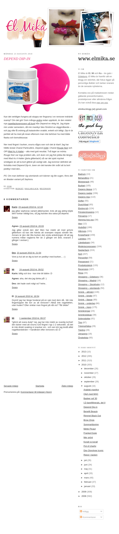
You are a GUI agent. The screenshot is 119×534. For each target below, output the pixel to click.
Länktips (82, 239)
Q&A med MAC (91, 394)
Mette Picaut (90, 429)
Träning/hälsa (84, 326)
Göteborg (82, 76)
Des (14, 253)
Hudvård (82, 227)
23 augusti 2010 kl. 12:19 (30, 207)
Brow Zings (89, 420)
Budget (19, 189)
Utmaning (82, 333)
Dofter (81, 201)
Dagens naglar (85, 193)
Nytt (80, 254)
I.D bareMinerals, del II (94, 402)
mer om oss (102, 102)
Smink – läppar (85, 299)
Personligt (83, 257)
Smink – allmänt (85, 292)
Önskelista (83, 337)
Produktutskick (85, 265)
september (89, 381)
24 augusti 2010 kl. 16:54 (27, 296)
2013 (84, 351)
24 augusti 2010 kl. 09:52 (31, 269)
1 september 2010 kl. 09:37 (32, 318)
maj (86, 469)
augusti (88, 386)
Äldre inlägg (67, 386)
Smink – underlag (86, 303)
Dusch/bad (83, 204)
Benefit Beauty (91, 411)
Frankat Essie (90, 433)
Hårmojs (82, 231)
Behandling (83, 178)
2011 (84, 360)
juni (86, 464)
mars (86, 477)
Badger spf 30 (90, 398)
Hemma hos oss (86, 219)
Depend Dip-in (17, 59)
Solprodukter (84, 318)
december (89, 368)
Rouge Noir (62, 148)
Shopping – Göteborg (88, 277)
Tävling (81, 330)
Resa (80, 273)
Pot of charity (90, 446)
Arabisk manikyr (91, 389)
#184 (45, 148)
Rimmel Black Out (92, 415)
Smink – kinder (85, 295)
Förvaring (82, 216)
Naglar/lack (32, 189)
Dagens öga (84, 197)
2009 (84, 491)
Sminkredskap (85, 315)
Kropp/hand (83, 235)
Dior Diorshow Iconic (93, 450)
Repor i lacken (90, 455)
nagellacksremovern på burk (21, 123)
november (89, 373)
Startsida (39, 386)
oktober (88, 377)
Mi (13, 269)
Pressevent (83, 261)
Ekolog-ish (83, 208)
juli (85, 460)
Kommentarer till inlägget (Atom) (36, 392)
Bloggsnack (83, 181)
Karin (14, 207)
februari (88, 482)
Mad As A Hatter (16, 151)
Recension (45, 189)
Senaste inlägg (11, 386)
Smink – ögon (84, 307)
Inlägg (84, 511)
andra (39, 120)
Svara (15, 217)
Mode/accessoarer (87, 246)
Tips (80, 322)
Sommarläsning (91, 424)
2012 (84, 356)
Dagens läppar (85, 189)
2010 (84, 364)
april (86, 473)
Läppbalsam (84, 242)
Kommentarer (88, 517)
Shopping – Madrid (87, 280)
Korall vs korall (91, 442)
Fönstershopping (86, 212)
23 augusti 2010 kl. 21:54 (29, 253)
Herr (80, 223)
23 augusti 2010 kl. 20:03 (31, 226)
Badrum (82, 174)
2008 (84, 496)
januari (87, 486)
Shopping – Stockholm (89, 284)
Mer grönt (88, 437)
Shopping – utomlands (89, 288)
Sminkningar (84, 311)
